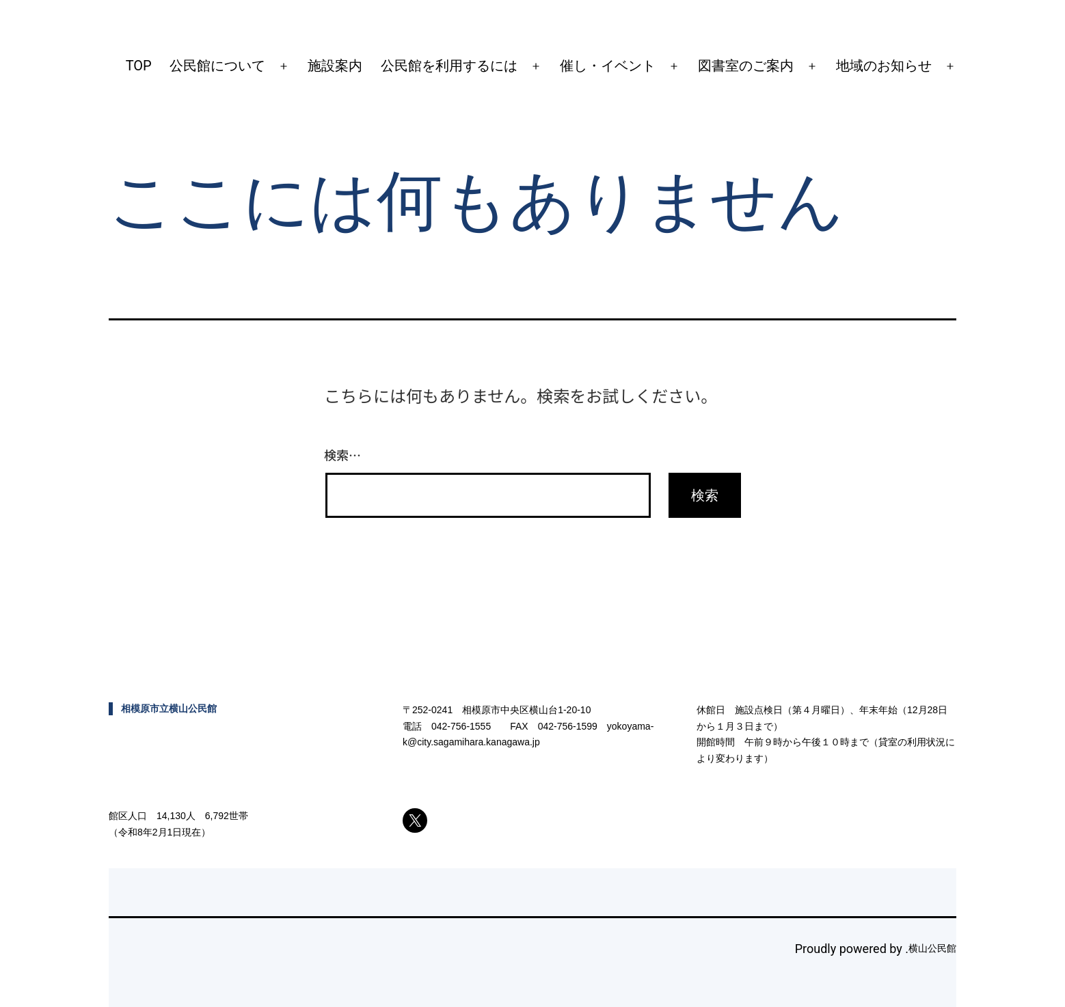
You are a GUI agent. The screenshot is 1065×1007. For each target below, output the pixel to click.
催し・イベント (608, 65)
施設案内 (335, 65)
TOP (139, 65)
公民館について (217, 65)
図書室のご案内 (746, 65)
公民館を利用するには (449, 65)
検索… (342, 454)
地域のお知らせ (884, 65)
